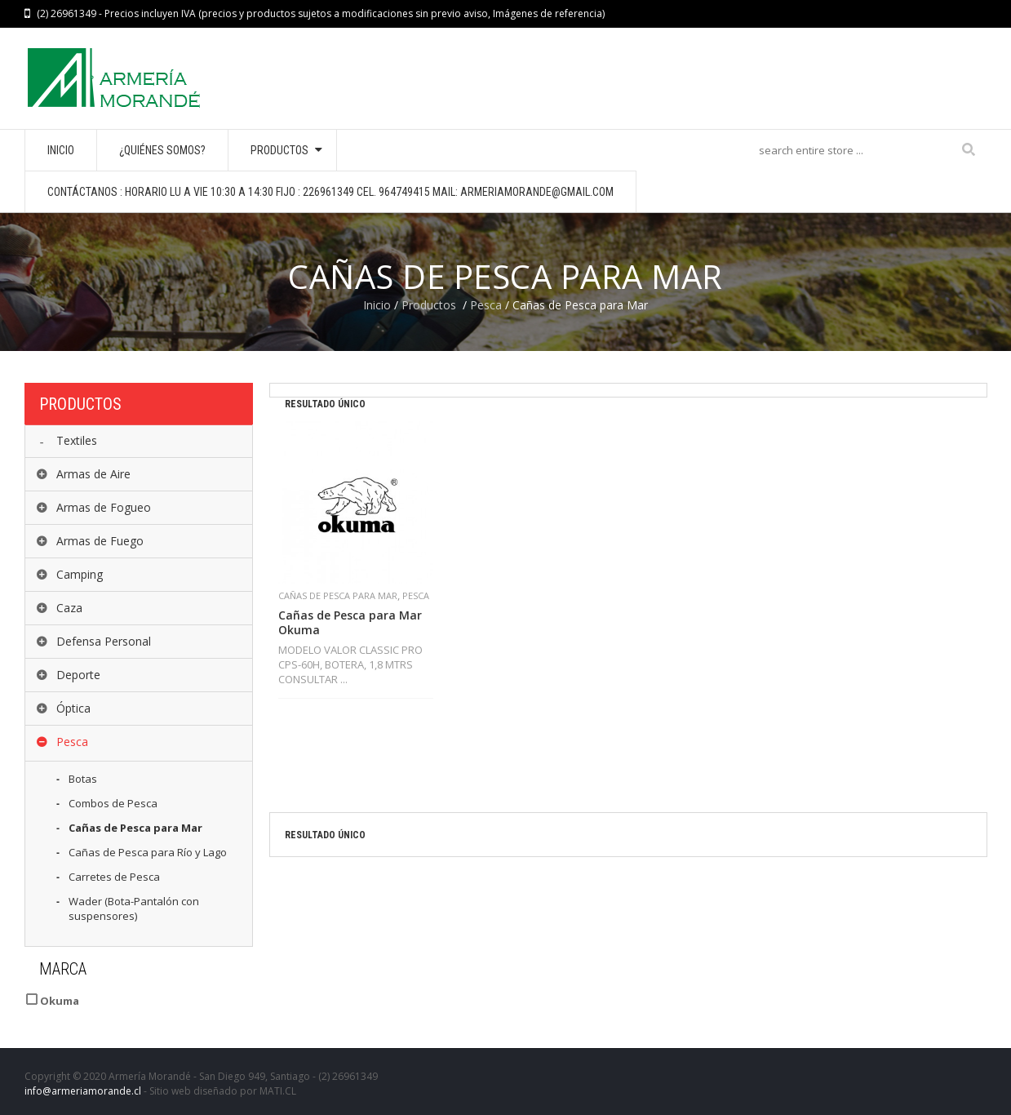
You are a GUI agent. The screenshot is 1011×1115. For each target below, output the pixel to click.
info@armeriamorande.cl (82, 1091)
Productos (428, 305)
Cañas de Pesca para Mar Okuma (350, 622)
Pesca (486, 305)
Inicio (377, 305)
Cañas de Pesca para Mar (337, 595)
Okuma (58, 1000)
